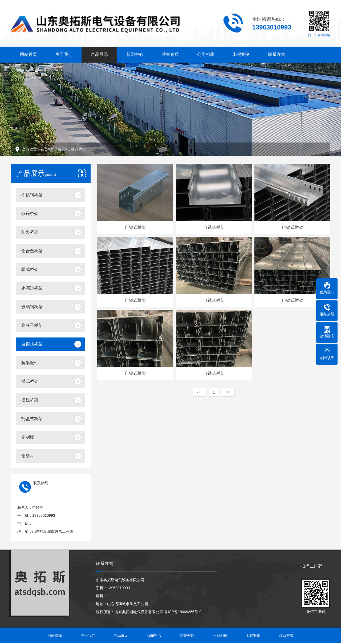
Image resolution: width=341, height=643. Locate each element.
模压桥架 (29, 400)
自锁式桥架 (76, 149)
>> (228, 392)
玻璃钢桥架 (32, 306)
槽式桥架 (29, 381)
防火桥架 (29, 232)
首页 (44, 149)
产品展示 (99, 53)
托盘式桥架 (32, 418)
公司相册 (205, 53)
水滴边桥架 (32, 288)
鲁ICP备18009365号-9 (182, 612)
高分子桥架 (32, 325)
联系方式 (276, 53)
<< (199, 392)
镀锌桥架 (29, 213)
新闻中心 (134, 53)
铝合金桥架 (32, 251)
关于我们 (63, 53)
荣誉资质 (170, 53)
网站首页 (28, 53)
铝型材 (27, 456)
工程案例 (241, 53)
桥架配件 (29, 362)
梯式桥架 (29, 269)
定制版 (27, 437)
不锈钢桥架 (32, 195)
